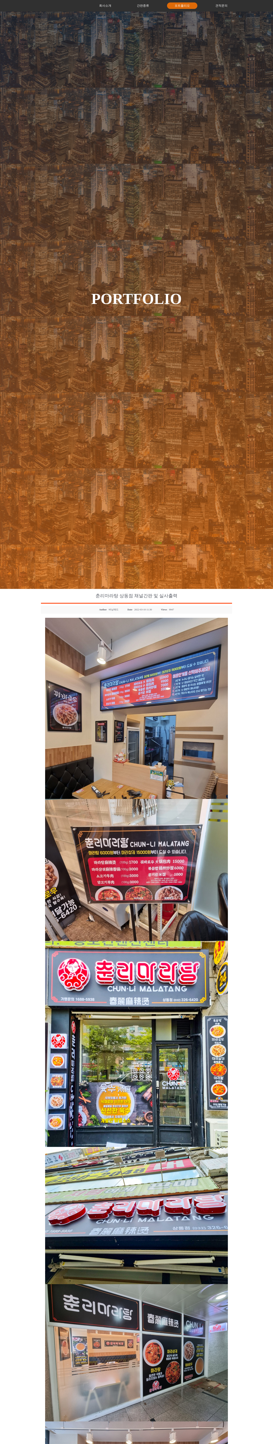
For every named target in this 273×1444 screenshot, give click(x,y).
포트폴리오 (182, 5)
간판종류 (143, 5)
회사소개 (105, 5)
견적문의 (221, 5)
